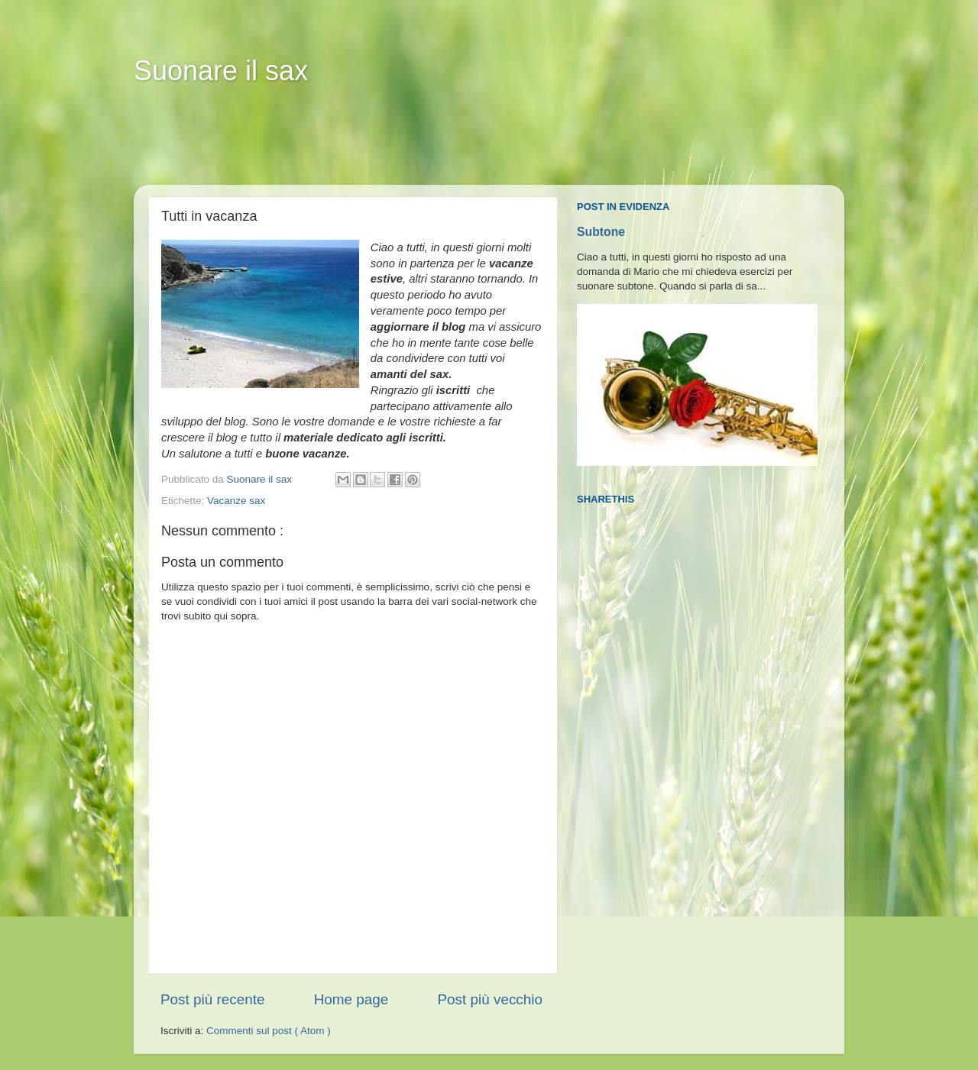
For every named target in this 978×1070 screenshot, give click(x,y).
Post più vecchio (489, 999)
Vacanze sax (236, 500)
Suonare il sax (221, 70)
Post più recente (212, 999)
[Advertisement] (427, 146)
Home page (351, 999)
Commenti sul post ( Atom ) (268, 1030)
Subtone (601, 231)
